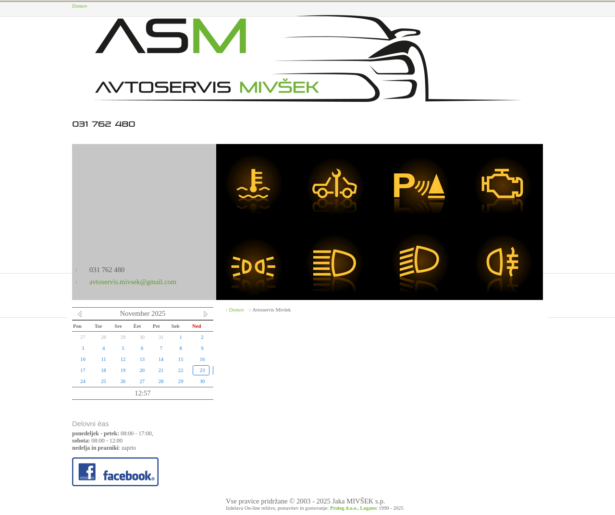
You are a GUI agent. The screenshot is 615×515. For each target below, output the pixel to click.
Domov (79, 6)
